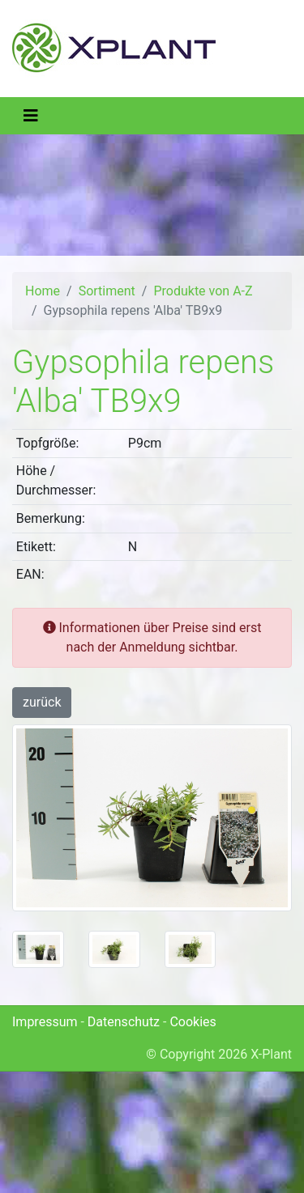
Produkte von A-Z (202, 291)
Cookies (192, 1022)
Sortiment (107, 291)
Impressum (45, 1022)
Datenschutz (124, 1022)
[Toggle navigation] (31, 116)
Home (42, 291)
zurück (42, 702)
